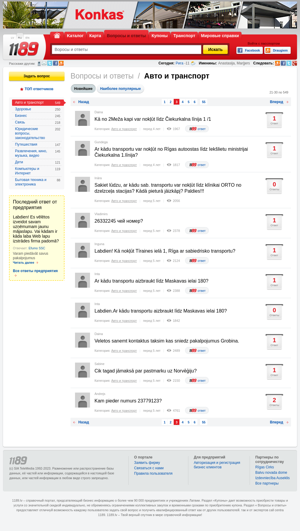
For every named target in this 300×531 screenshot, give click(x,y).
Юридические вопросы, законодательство (37, 133)
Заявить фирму (147, 463)
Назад (83, 102)
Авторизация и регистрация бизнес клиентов (217, 465)
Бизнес (37, 116)
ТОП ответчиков (39, 89)
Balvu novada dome (271, 472)
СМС (39, 63)
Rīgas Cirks (264, 467)
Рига (180, 63)
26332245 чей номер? (118, 221)
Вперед (276, 102)
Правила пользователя (153, 473)
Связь (37, 122)
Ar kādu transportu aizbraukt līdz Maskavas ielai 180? (151, 280)
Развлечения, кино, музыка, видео (37, 153)
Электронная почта (44, 63)
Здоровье (37, 109)
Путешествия (37, 144)
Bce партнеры (267, 483)
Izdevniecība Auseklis (272, 478)
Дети (37, 162)
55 (204, 102)
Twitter (49, 63)
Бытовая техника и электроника (37, 182)
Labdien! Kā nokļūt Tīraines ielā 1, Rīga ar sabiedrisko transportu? (164, 251)
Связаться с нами (149, 468)
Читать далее (23, 262)
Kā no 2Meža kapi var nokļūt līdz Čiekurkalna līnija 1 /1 (152, 119)
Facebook (55, 63)
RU (20, 37)
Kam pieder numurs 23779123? (128, 400)
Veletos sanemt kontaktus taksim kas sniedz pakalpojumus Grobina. (166, 340)
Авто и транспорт (37, 102)
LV (12, 37)
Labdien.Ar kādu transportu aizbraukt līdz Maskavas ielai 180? (160, 310)
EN (27, 37)
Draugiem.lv (61, 63)
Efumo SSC (36, 248)
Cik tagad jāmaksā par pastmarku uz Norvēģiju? (145, 370)
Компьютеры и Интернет (37, 171)
